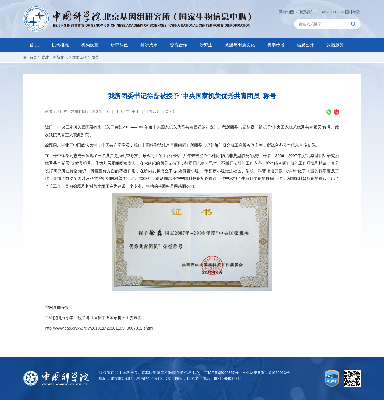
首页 (33, 57)
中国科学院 (350, 12)
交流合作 (178, 44)
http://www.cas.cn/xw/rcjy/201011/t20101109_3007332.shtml (99, 328)
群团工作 (79, 57)
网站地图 (286, 12)
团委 (95, 57)
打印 (153, 111)
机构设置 (89, 44)
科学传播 (276, 44)
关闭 (169, 111)
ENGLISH (327, 12)
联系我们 (306, 12)
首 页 (34, 44)
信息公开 (305, 44)
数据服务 (335, 44)
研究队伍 (119, 44)
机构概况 (60, 44)
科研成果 (149, 44)
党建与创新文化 (240, 44)
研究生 (206, 44)
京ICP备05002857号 (221, 372)
